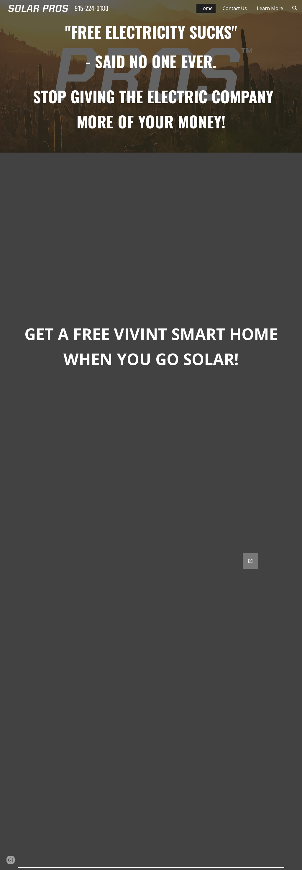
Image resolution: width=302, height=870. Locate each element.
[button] (295, 8)
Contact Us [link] (235, 8)
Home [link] (206, 8)
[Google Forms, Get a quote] (151, 705)
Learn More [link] (270, 8)
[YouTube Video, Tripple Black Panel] (151, 232)
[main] (151, 76)
